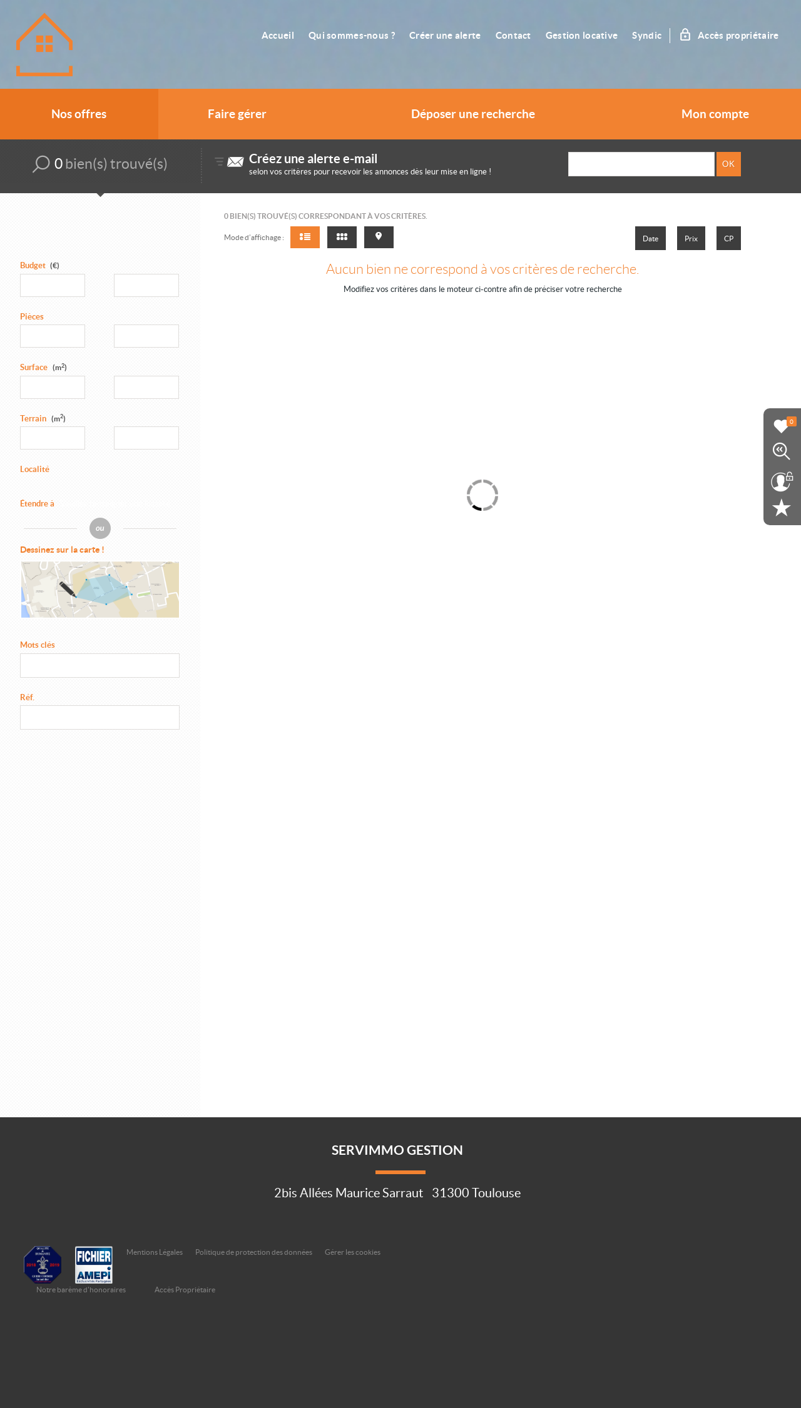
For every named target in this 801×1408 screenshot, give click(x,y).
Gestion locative (582, 35)
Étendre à (37, 503)
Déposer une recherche (473, 114)
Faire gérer (237, 114)
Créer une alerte (445, 35)
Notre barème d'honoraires (81, 1289)
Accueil (278, 35)
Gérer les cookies (352, 1252)
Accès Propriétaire (185, 1289)
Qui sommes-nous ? (352, 35)
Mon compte (715, 114)
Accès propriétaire (729, 35)
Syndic (646, 35)
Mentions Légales (154, 1252)
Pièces (32, 316)
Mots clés (37, 645)
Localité (34, 469)
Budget (33, 265)
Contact (513, 35)
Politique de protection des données (253, 1252)
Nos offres (78, 114)
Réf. (27, 697)
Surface (43, 367)
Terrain (43, 418)
